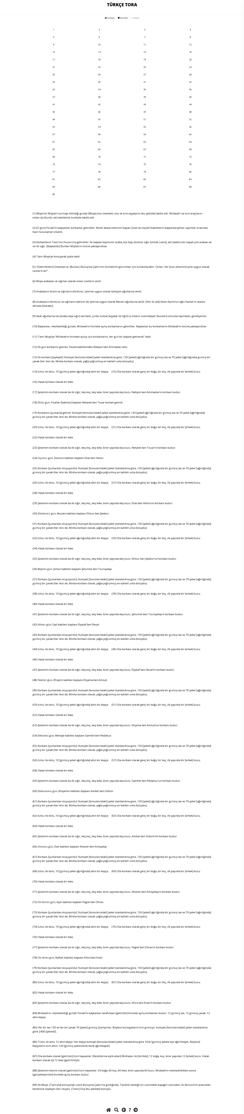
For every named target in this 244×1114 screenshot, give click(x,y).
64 (190, 141)
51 (144, 119)
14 (99, 52)
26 (99, 74)
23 (144, 66)
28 (190, 74)
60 (190, 134)
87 (144, 186)
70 (99, 156)
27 (144, 74)
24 (190, 66)
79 (144, 171)
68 (190, 149)
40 (190, 96)
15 (144, 52)
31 (144, 81)
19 (144, 59)
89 (53, 194)
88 (190, 186)
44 (190, 104)
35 (144, 89)
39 (144, 96)
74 (99, 164)
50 (99, 119)
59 (144, 134)
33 (53, 89)
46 (99, 111)
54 (99, 126)
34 (99, 89)
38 (99, 96)
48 (190, 111)
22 (99, 66)
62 (99, 141)
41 (53, 104)
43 (144, 104)
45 (53, 111)
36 (190, 89)
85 (53, 186)
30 (99, 81)
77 (53, 171)
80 (190, 171)
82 (99, 179)
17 (53, 59)
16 (190, 52)
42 (99, 104)
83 (144, 179)
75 (144, 164)
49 (53, 119)
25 (53, 74)
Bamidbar (123, 18)
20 (190, 59)
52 (190, 119)
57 (53, 134)
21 (53, 66)
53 (53, 126)
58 (99, 134)
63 (144, 141)
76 (190, 164)
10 (99, 44)
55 (144, 126)
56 (190, 126)
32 (190, 81)
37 (53, 96)
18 (99, 59)
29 (53, 81)
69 (53, 156)
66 (99, 149)
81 (53, 179)
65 (53, 149)
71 (144, 156)
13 (53, 52)
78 (99, 171)
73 (53, 164)
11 (144, 44)
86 (99, 186)
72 (190, 156)
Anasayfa (110, 18)
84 (190, 179)
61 (53, 141)
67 (144, 149)
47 (144, 111)
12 (190, 44)
